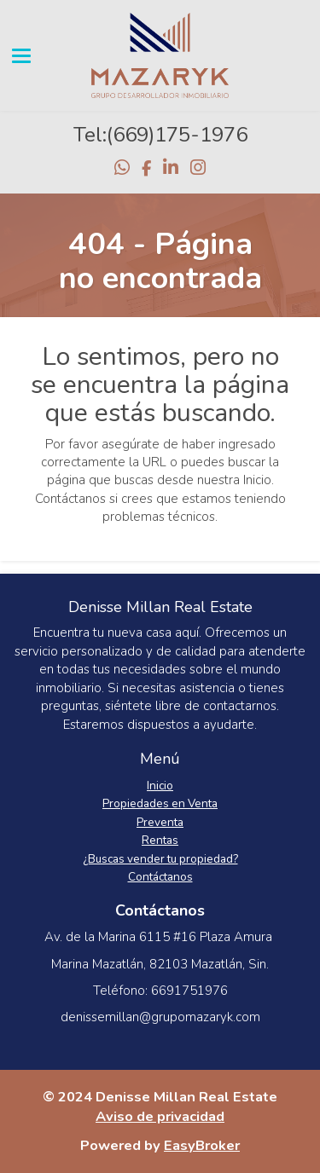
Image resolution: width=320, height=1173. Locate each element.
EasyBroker (202, 1145)
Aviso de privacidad (160, 1116)
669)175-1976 (180, 134)
